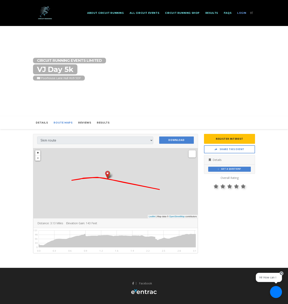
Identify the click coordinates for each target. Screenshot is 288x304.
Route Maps (63, 122)
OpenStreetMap (177, 216)
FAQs (227, 12)
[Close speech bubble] (281, 273)
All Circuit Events (144, 12)
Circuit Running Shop (182, 12)
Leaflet (152, 216)
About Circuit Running (105, 12)
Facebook (142, 283)
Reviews (84, 122)
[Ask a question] (276, 292)
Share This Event (229, 149)
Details (42, 122)
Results (211, 12)
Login (241, 12)
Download (176, 140)
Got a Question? (229, 169)
